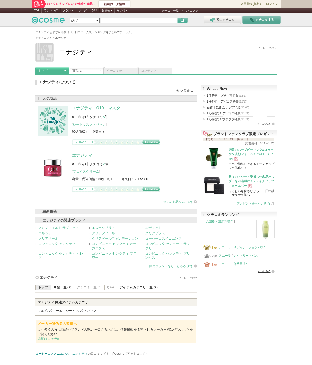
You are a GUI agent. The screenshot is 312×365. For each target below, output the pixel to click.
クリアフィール (103, 233)
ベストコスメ (190, 10)
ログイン (272, 4)
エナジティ (82, 155)
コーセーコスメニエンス (163, 238)
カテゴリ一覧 (170, 10)
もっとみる (264, 124)
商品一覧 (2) (62, 287)
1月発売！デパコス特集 (227, 101)
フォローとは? (187, 277)
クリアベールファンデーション (115, 238)
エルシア (45, 233)
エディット (153, 228)
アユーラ (225, 247)
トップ (43, 70)
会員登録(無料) (250, 4)
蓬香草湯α (240, 264)
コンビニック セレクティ (57, 244)
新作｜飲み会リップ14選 (228, 107)
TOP (37, 10)
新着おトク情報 (114, 4)
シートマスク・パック (89, 124)
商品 (77, 70)
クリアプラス (155, 233)
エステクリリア (103, 228)
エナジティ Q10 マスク (96, 108)
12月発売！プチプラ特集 (228, 119)
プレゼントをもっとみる (253, 203)
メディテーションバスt (249, 247)
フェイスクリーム (86, 171)
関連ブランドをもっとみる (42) (170, 266)
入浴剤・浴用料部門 (219, 221)
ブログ (82, 10)
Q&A (94, 10)
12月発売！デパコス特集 (228, 113)
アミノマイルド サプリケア (58, 228)
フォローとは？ (267, 47)
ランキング (51, 10)
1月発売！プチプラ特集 (227, 95)
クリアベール (48, 238)
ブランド (68, 10)
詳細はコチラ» (48, 339)
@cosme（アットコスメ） (130, 353)
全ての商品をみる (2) (177, 202)
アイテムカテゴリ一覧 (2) (139, 287)
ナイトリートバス (245, 255)
